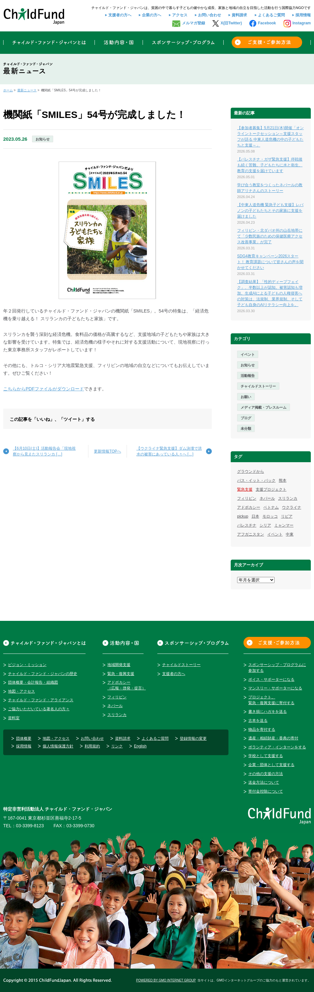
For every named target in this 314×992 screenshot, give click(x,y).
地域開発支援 (118, 665)
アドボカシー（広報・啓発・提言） (126, 685)
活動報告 (248, 376)
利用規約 (92, 746)
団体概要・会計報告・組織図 (33, 682)
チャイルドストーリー (258, 386)
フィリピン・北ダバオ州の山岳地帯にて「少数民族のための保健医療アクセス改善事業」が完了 (269, 236)
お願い (246, 397)
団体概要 (23, 738)
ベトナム (271, 507)
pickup (242, 516)
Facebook (267, 23)
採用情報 (303, 15)
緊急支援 (244, 489)
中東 (289, 534)
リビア (287, 516)
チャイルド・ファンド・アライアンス (40, 700)
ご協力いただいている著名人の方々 (39, 709)
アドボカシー (248, 507)
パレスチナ (246, 525)
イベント (248, 354)
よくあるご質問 (271, 15)
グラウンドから (250, 471)
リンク (117, 746)
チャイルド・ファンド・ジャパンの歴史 (42, 673)
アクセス (179, 15)
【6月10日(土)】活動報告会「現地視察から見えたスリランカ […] (44, 451)
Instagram (302, 23)
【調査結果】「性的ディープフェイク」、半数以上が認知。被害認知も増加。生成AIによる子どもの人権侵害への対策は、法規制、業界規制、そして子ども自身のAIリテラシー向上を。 (269, 293)
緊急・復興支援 (120, 673)
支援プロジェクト (271, 489)
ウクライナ (291, 507)
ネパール (267, 498)
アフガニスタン (250, 534)
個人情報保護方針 (58, 746)
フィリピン (246, 498)
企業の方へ (151, 15)
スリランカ (287, 498)
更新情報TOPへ (107, 451)
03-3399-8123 (30, 825)
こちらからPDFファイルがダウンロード (43, 388)
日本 (255, 516)
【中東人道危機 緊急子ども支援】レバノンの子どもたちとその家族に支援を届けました (270, 211)
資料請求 (239, 15)
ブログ (246, 418)
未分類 (246, 428)
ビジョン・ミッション (27, 665)
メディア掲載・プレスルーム (263, 407)
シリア (265, 525)
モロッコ (270, 516)
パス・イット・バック (256, 480)
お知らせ (43, 139)
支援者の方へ (119, 15)
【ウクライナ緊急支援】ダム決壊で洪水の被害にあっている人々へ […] (169, 451)
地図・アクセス (21, 691)
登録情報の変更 (193, 738)
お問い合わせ (209, 15)
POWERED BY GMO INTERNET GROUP (166, 980)
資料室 (14, 718)
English (140, 746)
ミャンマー (283, 525)
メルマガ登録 (193, 23)
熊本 (282, 480)
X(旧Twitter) (231, 23)
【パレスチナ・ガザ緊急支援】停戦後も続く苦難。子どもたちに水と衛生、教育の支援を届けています (269, 165)
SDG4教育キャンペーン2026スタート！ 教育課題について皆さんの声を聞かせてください (270, 262)
